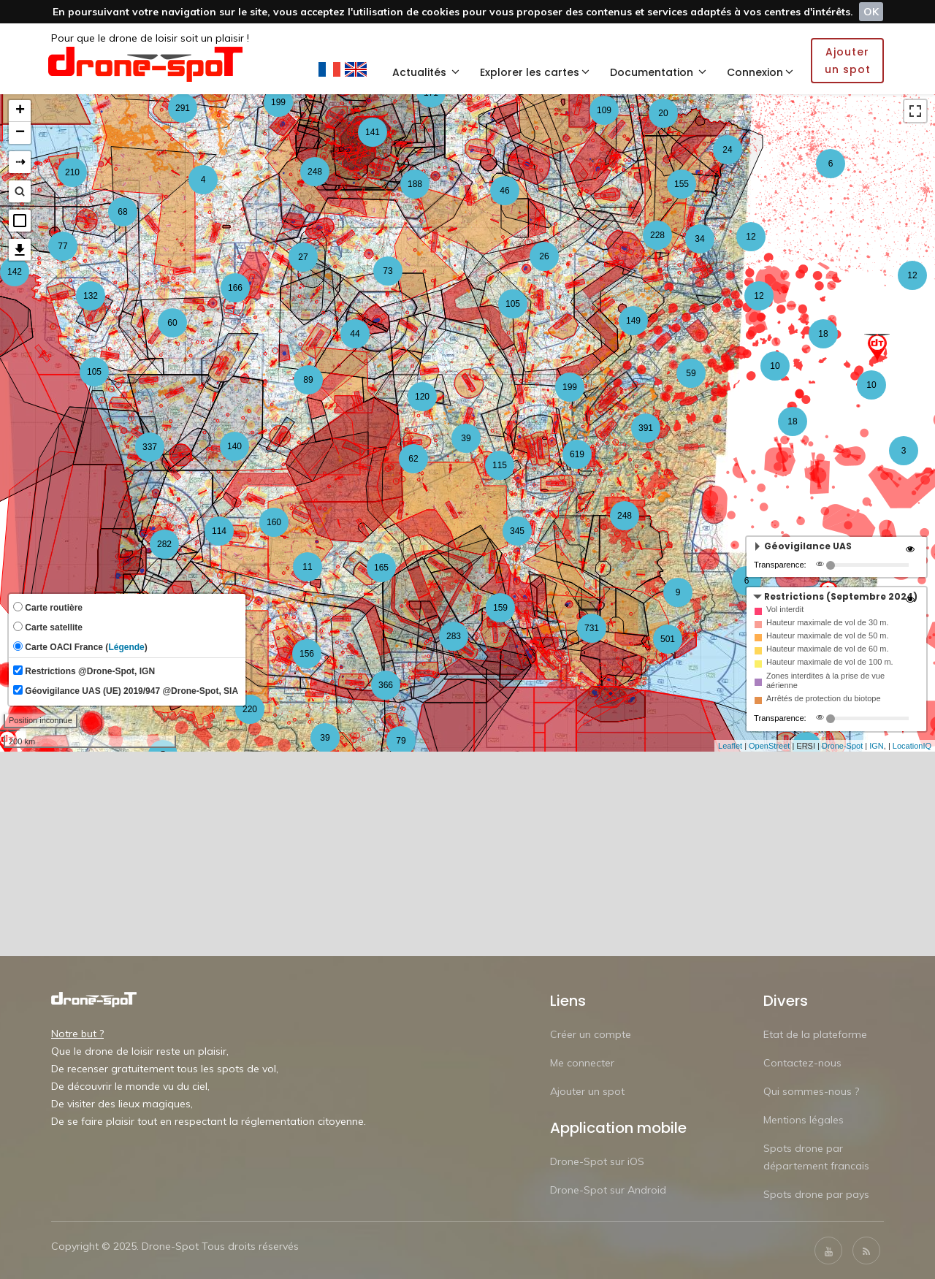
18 (792, 421)
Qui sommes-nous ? (811, 1091)
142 (14, 272)
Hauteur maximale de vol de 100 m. (829, 661)
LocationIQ (912, 745)
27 (303, 257)
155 (681, 184)
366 (385, 685)
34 (699, 239)
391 (645, 428)
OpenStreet (769, 745)
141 (372, 132)
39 (324, 738)
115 (499, 465)
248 (315, 172)
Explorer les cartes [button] (534, 72)
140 (234, 446)
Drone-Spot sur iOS (597, 1161)
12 (758, 296)
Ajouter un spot (587, 1091)
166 (235, 288)
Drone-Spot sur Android (608, 1189)
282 (164, 544)
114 (219, 531)
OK (871, 11)
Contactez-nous (802, 1062)
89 (308, 380)
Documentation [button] (658, 72)
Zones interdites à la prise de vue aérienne (825, 680)
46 (504, 191)
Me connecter (582, 1062)
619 (577, 454)
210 (72, 172)
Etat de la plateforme (815, 1034)
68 (122, 212)
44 (354, 334)
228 (657, 235)
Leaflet (730, 745)
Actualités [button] (425, 72)
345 (517, 531)
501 (667, 639)
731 (591, 628)
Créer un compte (590, 1034)
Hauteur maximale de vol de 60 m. (827, 648)
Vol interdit (785, 609)
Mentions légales (803, 1119)
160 (274, 522)
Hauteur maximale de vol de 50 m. (827, 635)
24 (727, 150)
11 (307, 567)
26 (544, 256)
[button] (20, 221)
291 (182, 108)
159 (500, 608)
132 (90, 296)
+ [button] (20, 111)
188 (415, 184)
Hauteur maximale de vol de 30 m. (827, 622)
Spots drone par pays (816, 1194)
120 (422, 397)
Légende (126, 647)
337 (149, 447)
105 (512, 304)
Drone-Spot (842, 745)
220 (250, 709)
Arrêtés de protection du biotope (823, 698)
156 (306, 654)
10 (774, 366)
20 (663, 113)
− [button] (20, 133)
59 (690, 373)
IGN (876, 745)
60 (172, 323)
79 (400, 741)
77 (62, 246)
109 (604, 110)
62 (413, 459)
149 (633, 321)
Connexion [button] (760, 72)
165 (381, 567)
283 (453, 636)
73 (387, 271)
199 (278, 102)
